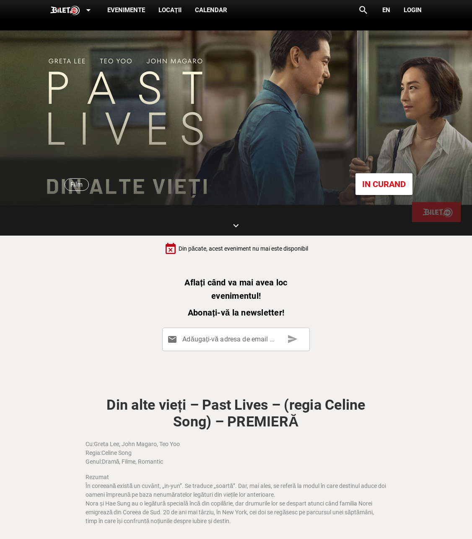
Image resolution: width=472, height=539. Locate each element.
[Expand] (72, 11)
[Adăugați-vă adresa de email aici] (237, 339)
